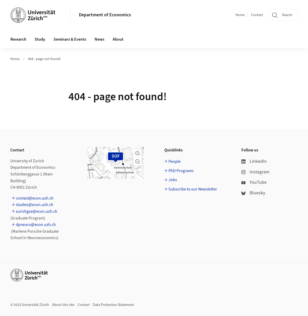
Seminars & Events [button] (69, 39)
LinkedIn (254, 161)
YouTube (254, 182)
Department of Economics (105, 15)
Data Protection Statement (113, 304)
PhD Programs (181, 171)
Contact (257, 15)
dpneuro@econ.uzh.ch (36, 224)
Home (240, 15)
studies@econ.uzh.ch (34, 205)
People (174, 161)
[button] (137, 153)
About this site (63, 304)
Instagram (255, 172)
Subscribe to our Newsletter (192, 189)
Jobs (172, 180)
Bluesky (253, 193)
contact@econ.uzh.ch (34, 198)
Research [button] (18, 39)
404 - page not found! (44, 59)
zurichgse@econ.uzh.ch (36, 211)
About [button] (118, 39)
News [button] (99, 39)
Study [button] (40, 39)
